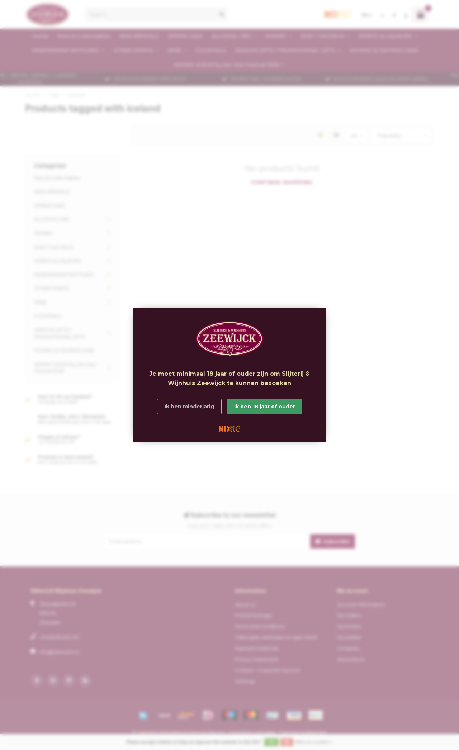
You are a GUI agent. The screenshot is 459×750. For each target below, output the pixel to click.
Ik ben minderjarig (189, 406)
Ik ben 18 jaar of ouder (264, 406)
